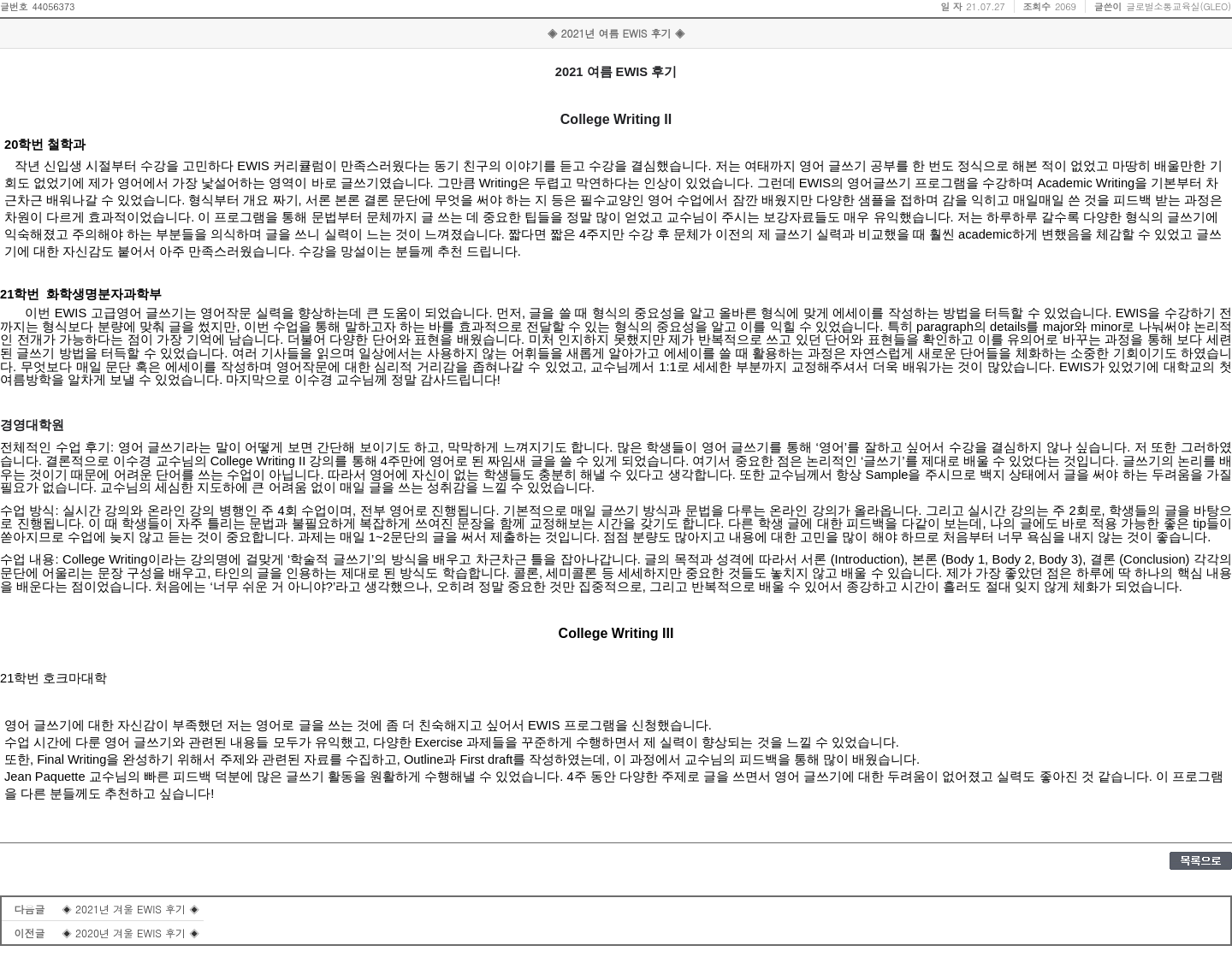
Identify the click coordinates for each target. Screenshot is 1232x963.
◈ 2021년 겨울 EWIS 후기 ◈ (130, 908)
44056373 (53, 6)
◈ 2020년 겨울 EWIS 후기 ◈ (130, 932)
